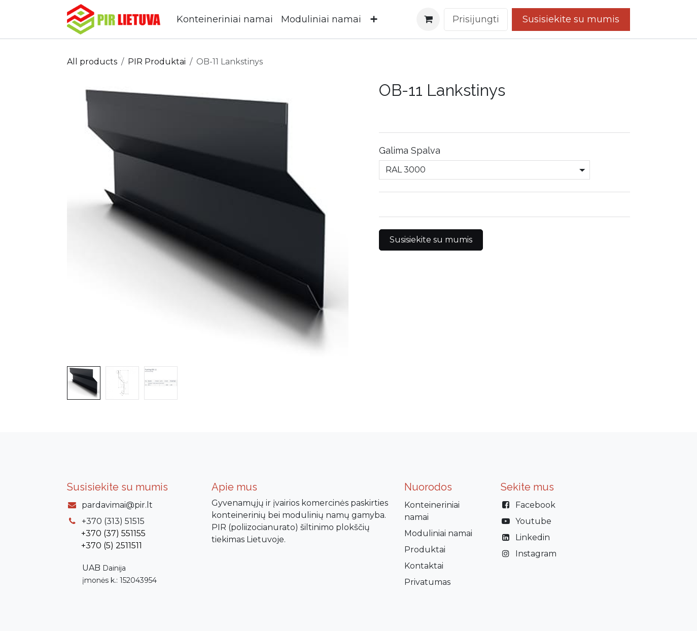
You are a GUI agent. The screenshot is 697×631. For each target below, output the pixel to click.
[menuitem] (224, 19)
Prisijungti (475, 19)
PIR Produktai (157, 61)
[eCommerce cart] (428, 19)
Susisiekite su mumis (431, 239)
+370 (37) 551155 (113, 533)
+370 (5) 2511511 (111, 545)
